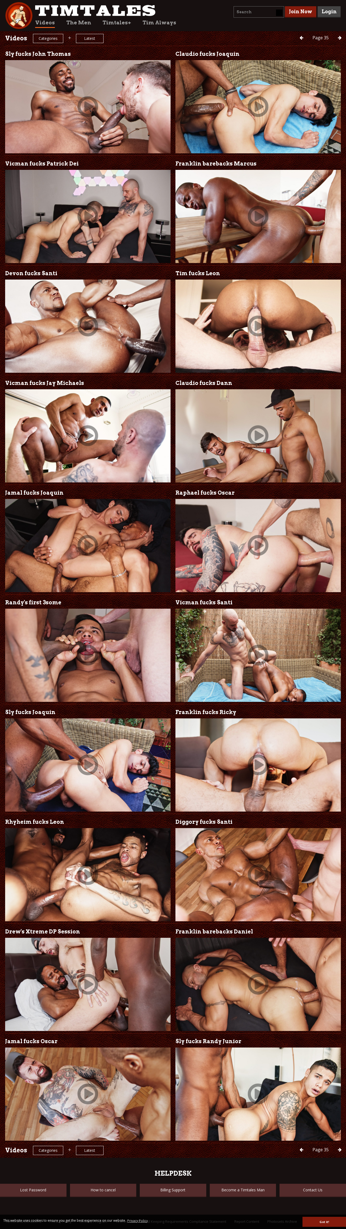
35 (321, 38)
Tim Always (159, 22)
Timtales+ (116, 22)
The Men (78, 22)
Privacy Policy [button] (137, 1220)
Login (329, 11)
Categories (48, 38)
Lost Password (33, 1189)
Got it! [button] (324, 1222)
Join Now (300, 11)
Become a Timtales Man (243, 1189)
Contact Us (312, 1189)
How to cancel (103, 1189)
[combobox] (259, 12)
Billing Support (172, 1189)
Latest (89, 38)
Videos (45, 22)
